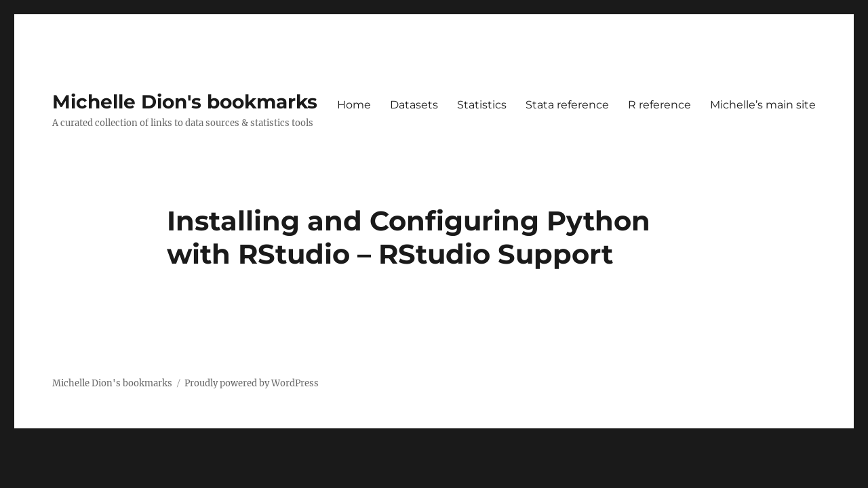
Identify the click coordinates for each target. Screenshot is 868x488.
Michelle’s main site (763, 104)
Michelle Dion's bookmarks (184, 101)
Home (354, 104)
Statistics (482, 104)
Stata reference (567, 104)
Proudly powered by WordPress (251, 383)
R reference (659, 104)
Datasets (414, 104)
